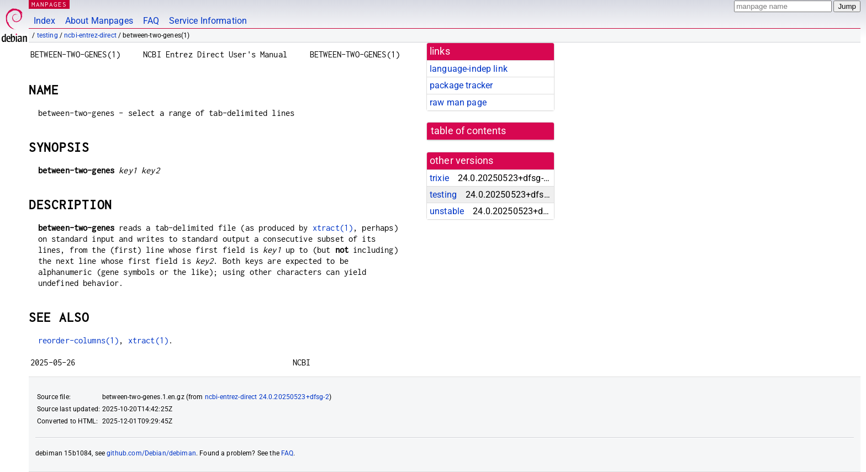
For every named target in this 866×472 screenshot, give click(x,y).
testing (47, 35)
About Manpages (99, 20)
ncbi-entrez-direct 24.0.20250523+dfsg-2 (267, 397)
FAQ (151, 20)
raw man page (458, 102)
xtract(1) (333, 227)
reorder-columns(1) (78, 340)
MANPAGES (49, 4)
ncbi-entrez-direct (90, 35)
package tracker (461, 85)
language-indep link (469, 68)
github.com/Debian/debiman (151, 453)
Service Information (208, 20)
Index (44, 20)
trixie (439, 178)
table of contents (468, 130)
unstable (447, 211)
